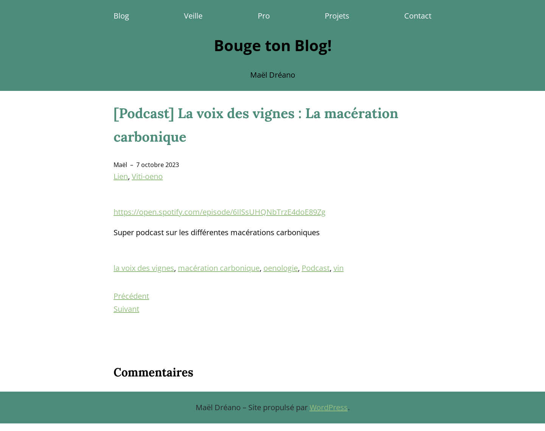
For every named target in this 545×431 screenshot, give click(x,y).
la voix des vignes (144, 268)
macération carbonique (219, 268)
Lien (121, 176)
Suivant (126, 309)
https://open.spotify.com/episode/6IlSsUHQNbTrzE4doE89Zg (219, 212)
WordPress (329, 407)
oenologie (280, 268)
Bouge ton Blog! (273, 45)
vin (338, 268)
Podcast (316, 268)
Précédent (131, 296)
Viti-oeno (147, 176)
